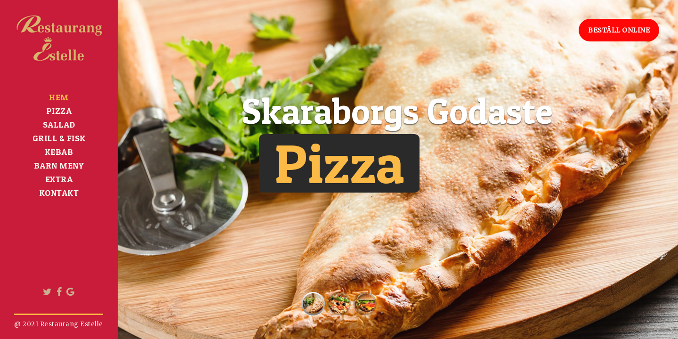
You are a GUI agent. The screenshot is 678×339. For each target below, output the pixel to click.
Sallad (59, 124)
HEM (59, 97)
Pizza (59, 111)
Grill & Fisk (59, 138)
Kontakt (59, 193)
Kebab (59, 152)
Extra (59, 179)
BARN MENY (59, 165)
